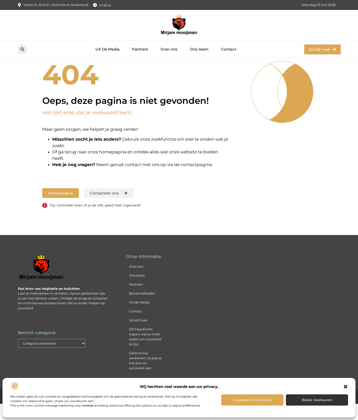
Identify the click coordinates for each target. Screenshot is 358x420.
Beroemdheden (142, 309)
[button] (345, 386)
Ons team (199, 49)
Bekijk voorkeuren (317, 400)
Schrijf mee (138, 336)
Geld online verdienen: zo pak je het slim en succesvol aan (145, 376)
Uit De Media (107, 49)
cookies (87, 405)
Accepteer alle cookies (252, 400)
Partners (140, 49)
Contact (228, 49)
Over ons (169, 49)
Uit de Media (139, 318)
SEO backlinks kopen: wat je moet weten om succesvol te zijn (145, 352)
